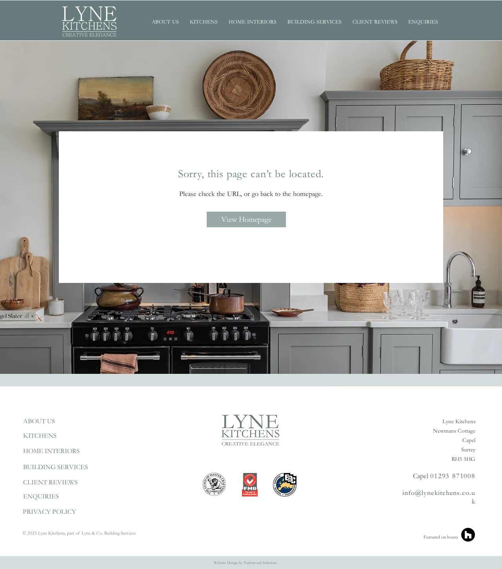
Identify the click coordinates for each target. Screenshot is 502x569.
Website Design (226, 562)
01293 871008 (452, 476)
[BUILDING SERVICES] (60, 467)
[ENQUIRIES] (60, 496)
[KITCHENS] (60, 436)
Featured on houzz (441, 537)
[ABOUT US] (60, 421)
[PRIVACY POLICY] (59, 512)
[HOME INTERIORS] (60, 451)
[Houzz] (468, 535)
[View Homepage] (246, 219)
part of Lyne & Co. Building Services (102, 533)
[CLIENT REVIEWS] (60, 482)
